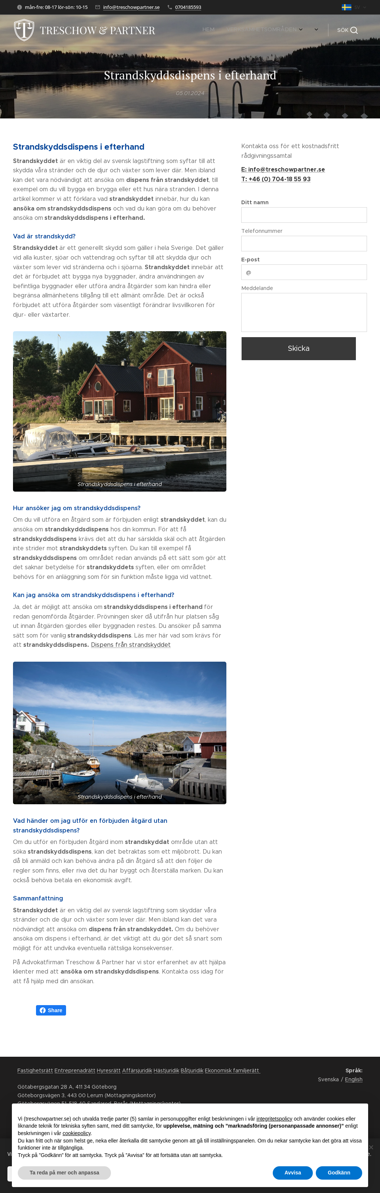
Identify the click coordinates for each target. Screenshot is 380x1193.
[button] (347, 30)
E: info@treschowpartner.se (283, 169)
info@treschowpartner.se (131, 7)
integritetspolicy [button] (274, 1119)
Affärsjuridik (137, 1070)
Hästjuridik (166, 1070)
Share (51, 1010)
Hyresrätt (109, 1070)
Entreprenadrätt (75, 1070)
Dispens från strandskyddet (131, 644)
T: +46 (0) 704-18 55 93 (276, 179)
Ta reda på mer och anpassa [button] (64, 1173)
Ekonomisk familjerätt (233, 1070)
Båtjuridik (192, 1070)
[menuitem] (177, 30)
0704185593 (188, 7)
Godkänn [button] (339, 1173)
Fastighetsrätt (35, 1070)
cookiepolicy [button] (77, 1133)
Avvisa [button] (293, 1173)
